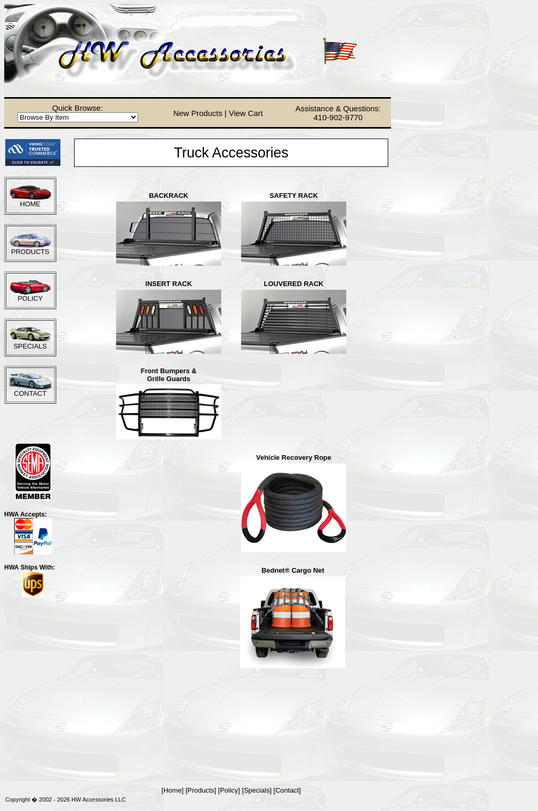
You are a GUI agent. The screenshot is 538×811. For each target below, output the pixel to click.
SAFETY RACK (294, 195)
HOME (30, 204)
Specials (257, 790)
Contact (287, 790)
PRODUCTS (30, 252)
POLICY (30, 298)
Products (201, 790)
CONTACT (30, 393)
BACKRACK (168, 195)
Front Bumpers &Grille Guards (168, 375)
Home (172, 790)
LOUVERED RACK (293, 284)
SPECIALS (30, 346)
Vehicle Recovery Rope (293, 457)
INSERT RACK (169, 284)
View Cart (246, 113)
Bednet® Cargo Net (293, 570)
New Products (197, 113)
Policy (229, 790)
